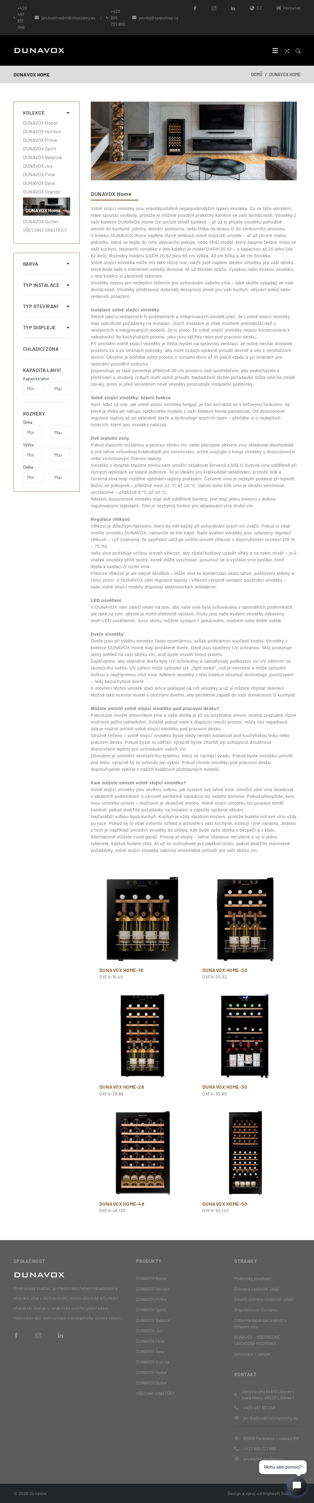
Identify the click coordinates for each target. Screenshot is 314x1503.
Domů (256, 74)
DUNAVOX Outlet (40, 221)
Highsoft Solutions (282, 1493)
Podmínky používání (252, 1278)
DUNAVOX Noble (40, 123)
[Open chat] (297, 1486)
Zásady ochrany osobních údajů (263, 1299)
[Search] (298, 50)
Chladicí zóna (41, 349)
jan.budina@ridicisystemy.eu (68, 17)
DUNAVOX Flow (39, 174)
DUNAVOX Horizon (42, 131)
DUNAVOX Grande (41, 191)
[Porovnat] (287, 50)
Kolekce (46, 112)
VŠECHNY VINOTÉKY (45, 230)
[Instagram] (214, 7)
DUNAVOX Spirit (39, 148)
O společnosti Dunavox (256, 1309)
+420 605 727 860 (118, 18)
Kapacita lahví (42, 370)
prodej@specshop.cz (263, 1458)
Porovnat (289, 7)
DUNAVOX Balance (42, 157)
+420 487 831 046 (22, 17)
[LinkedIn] (233, 7)
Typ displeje (46, 327)
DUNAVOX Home (285, 74)
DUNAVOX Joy (37, 166)
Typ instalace (46, 285)
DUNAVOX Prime (40, 140)
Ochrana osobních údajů (257, 1288)
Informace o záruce (252, 1354)
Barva (46, 264)
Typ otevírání (46, 306)
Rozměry (34, 413)
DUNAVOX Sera (39, 183)
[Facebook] (195, 7)
